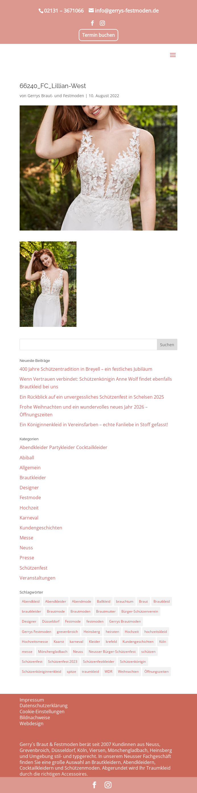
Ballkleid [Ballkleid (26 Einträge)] (103, 601)
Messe (26, 538)
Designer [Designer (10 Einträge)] (29, 621)
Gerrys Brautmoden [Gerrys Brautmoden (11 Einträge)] (125, 621)
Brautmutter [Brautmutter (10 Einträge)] (106, 611)
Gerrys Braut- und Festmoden (56, 95)
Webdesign (31, 723)
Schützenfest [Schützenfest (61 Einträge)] (32, 661)
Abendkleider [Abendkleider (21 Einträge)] (55, 601)
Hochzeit (29, 508)
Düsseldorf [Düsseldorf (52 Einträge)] (50, 621)
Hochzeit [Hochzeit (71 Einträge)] (132, 631)
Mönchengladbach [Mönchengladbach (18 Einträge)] (52, 651)
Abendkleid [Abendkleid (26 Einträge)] (31, 601)
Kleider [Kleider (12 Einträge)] (94, 641)
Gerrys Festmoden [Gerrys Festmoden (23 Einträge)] (36, 631)
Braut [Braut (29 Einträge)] (143, 601)
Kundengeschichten (41, 528)
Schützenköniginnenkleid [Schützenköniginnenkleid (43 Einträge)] (41, 671)
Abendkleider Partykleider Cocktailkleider (63, 447)
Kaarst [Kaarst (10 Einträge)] (59, 641)
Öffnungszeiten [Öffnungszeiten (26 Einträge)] (156, 671)
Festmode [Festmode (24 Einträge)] (73, 621)
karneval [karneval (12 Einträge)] (76, 641)
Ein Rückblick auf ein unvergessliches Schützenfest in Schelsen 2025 (92, 397)
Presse (27, 558)
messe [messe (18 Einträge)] (27, 651)
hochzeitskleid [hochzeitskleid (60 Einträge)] (155, 631)
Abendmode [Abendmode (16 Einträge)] (81, 601)
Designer (29, 487)
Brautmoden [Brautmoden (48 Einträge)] (80, 611)
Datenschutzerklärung (44, 705)
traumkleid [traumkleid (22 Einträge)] (90, 671)
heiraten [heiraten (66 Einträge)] (112, 631)
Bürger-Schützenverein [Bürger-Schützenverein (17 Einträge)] (139, 611)
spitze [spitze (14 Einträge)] (71, 671)
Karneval (29, 518)
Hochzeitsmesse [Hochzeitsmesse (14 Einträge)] (35, 641)
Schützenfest (33, 568)
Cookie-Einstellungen (42, 711)
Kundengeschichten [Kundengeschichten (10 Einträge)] (138, 641)
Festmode (30, 497)
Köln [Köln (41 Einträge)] (162, 641)
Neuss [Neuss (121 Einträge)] (78, 651)
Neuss (26, 548)
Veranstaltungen (37, 578)
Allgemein (30, 467)
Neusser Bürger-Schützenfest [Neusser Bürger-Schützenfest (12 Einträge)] (112, 651)
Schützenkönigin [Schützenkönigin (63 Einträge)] (133, 661)
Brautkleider (33, 477)
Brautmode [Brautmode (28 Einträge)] (56, 611)
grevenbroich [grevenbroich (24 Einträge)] (67, 631)
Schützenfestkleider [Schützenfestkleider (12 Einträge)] (98, 661)
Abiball (27, 457)
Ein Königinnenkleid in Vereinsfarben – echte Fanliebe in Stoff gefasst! (94, 424)
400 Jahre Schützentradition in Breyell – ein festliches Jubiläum (86, 369)
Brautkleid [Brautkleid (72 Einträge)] (162, 601)
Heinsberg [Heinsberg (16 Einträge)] (92, 631)
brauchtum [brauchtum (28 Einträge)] (124, 601)
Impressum (32, 700)
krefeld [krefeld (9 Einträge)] (111, 641)
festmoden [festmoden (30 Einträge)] (94, 621)
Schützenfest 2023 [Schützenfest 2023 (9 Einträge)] (62, 661)
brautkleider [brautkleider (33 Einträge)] (31, 611)
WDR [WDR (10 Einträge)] (108, 671)
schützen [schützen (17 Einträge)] (148, 651)
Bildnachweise (35, 717)
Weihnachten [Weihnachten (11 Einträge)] (128, 671)
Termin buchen (98, 35)
